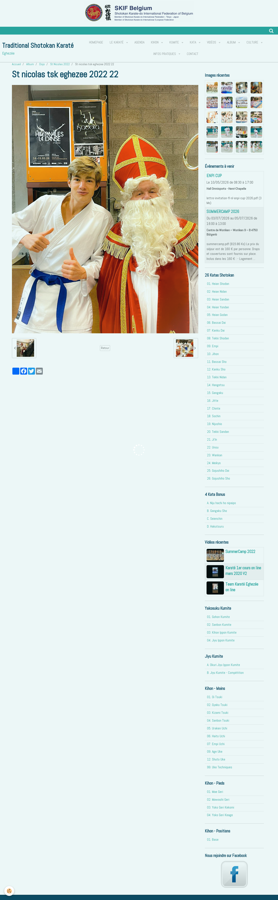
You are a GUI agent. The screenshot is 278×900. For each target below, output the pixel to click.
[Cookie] (9, 891)
